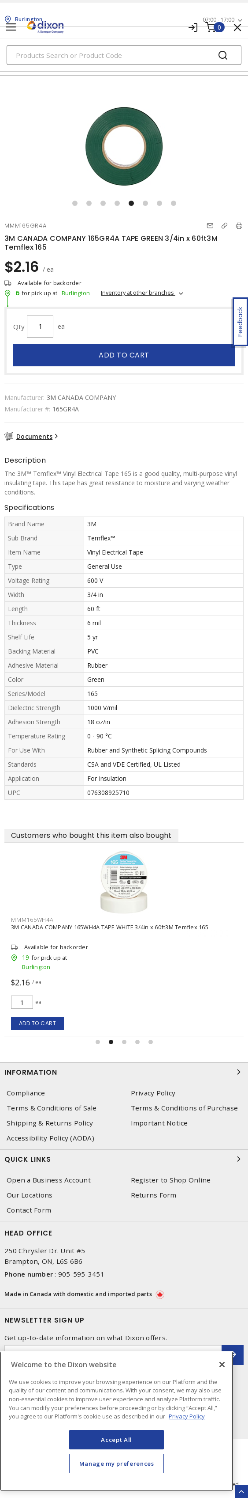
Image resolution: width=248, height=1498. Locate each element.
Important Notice (159, 1123)
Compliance (26, 1093)
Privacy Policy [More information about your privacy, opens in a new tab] (187, 1416)
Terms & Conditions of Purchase (184, 1108)
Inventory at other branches (138, 293)
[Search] (124, 55)
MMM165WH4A (32, 920)
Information (124, 1072)
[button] (75, 203)
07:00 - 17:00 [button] (218, 19)
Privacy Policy (153, 1093)
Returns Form (154, 1195)
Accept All (116, 1440)
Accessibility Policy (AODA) (50, 1138)
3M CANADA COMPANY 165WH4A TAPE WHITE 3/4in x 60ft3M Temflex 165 (109, 927)
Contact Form (29, 1210)
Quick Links (124, 1159)
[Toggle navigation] (11, 27)
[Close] (222, 1364)
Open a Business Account (49, 1180)
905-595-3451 (81, 1274)
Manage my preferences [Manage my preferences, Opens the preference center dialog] (116, 1464)
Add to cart (124, 355)
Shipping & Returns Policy (50, 1123)
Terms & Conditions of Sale (52, 1108)
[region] (116, 1421)
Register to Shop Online (171, 1180)
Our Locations (29, 1195)
